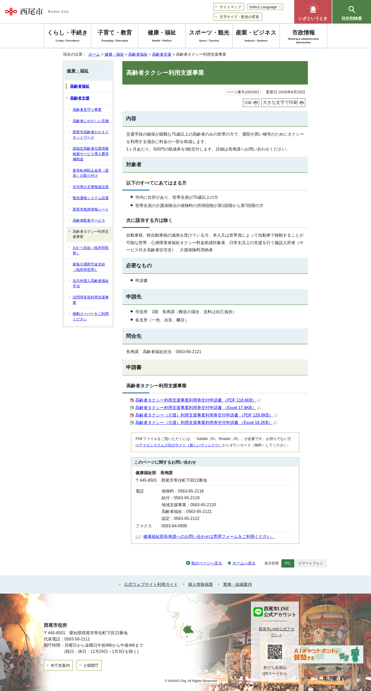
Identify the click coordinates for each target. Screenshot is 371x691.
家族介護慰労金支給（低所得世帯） (89, 267)
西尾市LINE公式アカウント (276, 632)
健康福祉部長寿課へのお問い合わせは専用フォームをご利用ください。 (209, 536)
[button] (313, 11)
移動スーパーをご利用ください (91, 316)
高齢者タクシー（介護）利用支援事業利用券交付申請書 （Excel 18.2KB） (206, 422)
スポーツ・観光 (209, 36)
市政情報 (303, 36)
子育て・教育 (115, 36)
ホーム (94, 54)
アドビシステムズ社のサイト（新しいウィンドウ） (180, 445)
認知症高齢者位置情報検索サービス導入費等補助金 (91, 154)
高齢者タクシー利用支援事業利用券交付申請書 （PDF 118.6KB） (198, 400)
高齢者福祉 (138, 54)
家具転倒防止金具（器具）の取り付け (91, 173)
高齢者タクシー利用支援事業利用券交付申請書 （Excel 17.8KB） (197, 407)
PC (287, 563)
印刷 (248, 103)
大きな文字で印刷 (280, 102)
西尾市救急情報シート (91, 209)
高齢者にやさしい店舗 (91, 121)
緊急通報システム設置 (91, 198)
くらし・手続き (67, 36)
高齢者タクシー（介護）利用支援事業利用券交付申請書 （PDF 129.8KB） (206, 415)
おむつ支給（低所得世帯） (91, 250)
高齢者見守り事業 (87, 110)
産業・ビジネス (256, 36)
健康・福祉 (114, 54)
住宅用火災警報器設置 (91, 187)
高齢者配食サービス (89, 220)
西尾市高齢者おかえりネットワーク (91, 134)
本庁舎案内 (60, 665)
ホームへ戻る (244, 563)
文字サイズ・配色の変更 (239, 17)
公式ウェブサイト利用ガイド (151, 584)
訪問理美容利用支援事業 (91, 300)
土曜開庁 (91, 665)
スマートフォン (310, 563)
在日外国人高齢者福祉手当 (91, 283)
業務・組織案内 (237, 584)
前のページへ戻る (206, 563)
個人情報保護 (200, 584)
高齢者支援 (161, 54)
